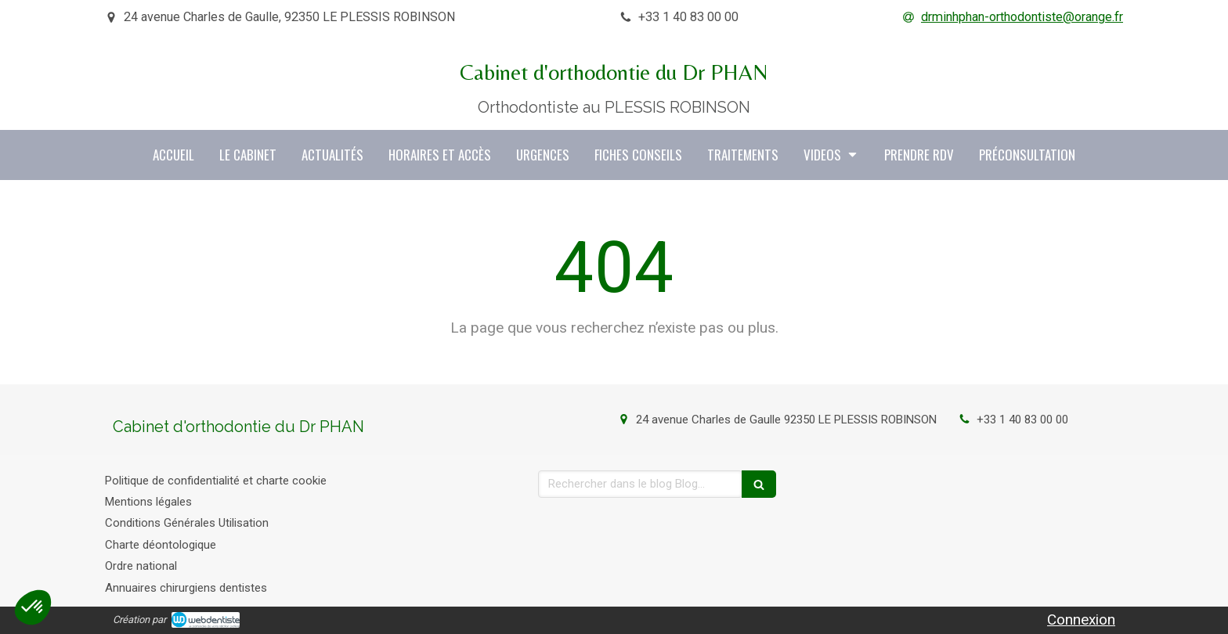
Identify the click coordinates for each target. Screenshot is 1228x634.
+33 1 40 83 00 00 (1022, 419)
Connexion (1081, 620)
